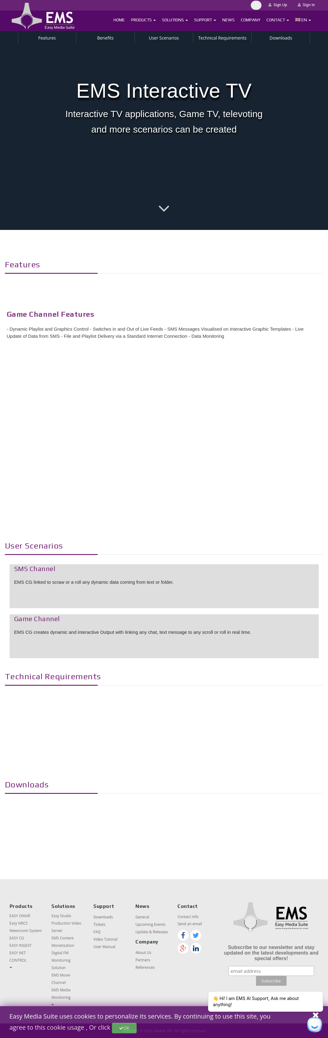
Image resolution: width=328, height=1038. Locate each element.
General (142, 917)
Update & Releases (151, 931)
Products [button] (143, 19)
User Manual (104, 946)
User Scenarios (164, 38)
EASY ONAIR (20, 915)
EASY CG (17, 938)
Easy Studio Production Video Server (66, 923)
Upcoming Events (150, 924)
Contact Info (187, 916)
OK (124, 1028)
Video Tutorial (105, 939)
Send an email (189, 923)
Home (119, 19)
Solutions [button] (175, 19)
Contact (277, 19)
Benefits (105, 38)
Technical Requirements (222, 38)
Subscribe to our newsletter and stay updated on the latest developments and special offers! (271, 953)
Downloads (281, 38)
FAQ (96, 931)
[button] (303, 20)
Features (47, 38)
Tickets (99, 924)
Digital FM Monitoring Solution (60, 960)
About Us (143, 952)
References (145, 967)
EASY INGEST (21, 945)
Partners (142, 960)
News (228, 19)
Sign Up (277, 4)
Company (250, 19)
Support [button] (205, 19)
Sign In (306, 4)
